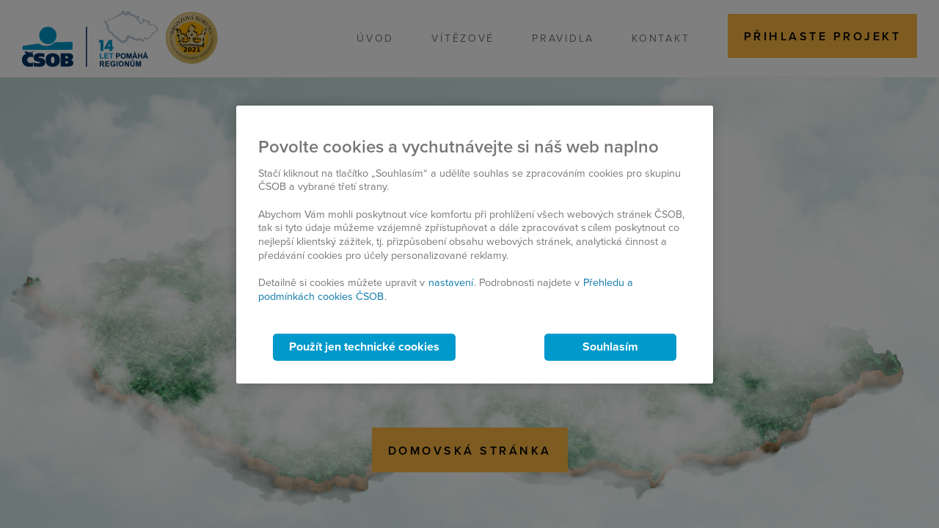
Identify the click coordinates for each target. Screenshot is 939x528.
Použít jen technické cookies (364, 347)
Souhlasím (610, 347)
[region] (474, 245)
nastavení (450, 282)
